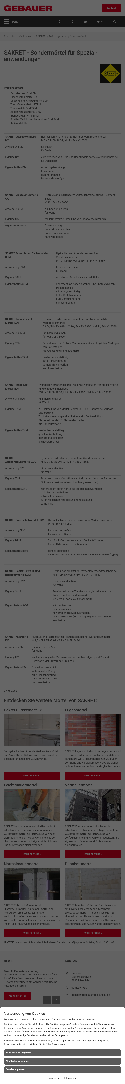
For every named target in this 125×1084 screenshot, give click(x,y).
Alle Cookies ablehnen (17, 1061)
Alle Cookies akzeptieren (18, 1052)
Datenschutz (69, 1078)
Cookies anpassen (15, 1069)
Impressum (54, 1078)
